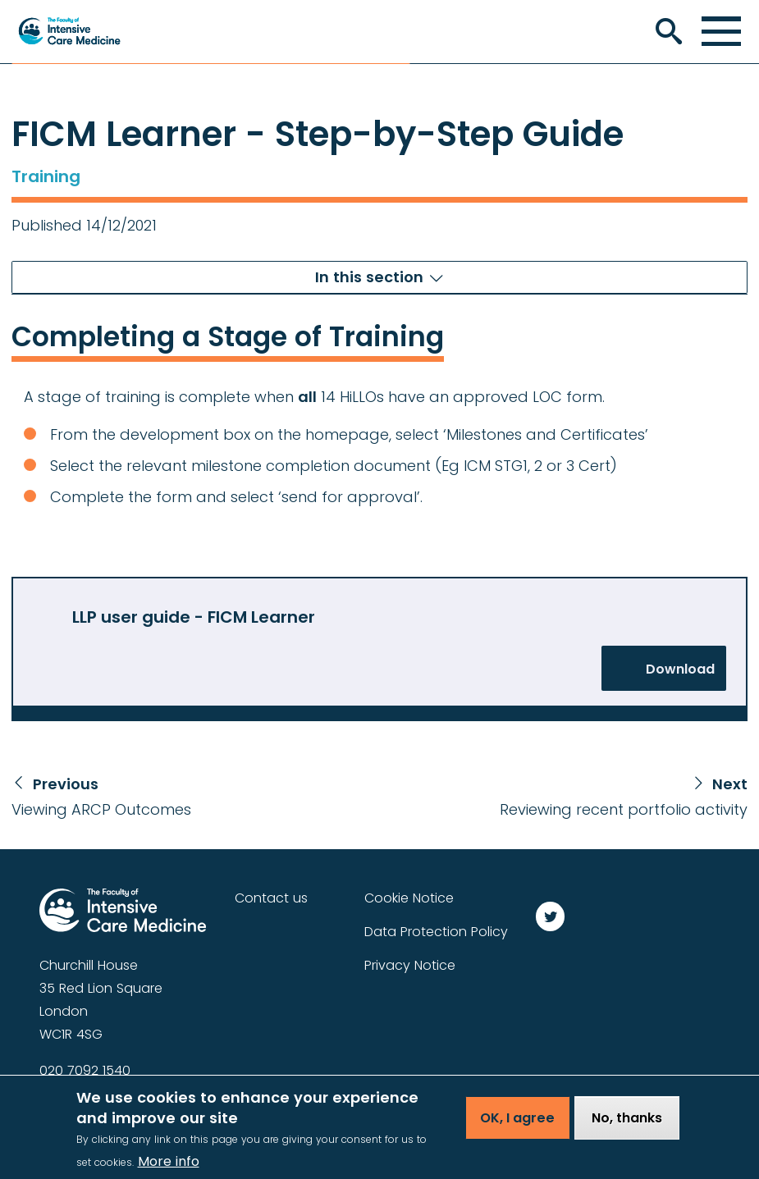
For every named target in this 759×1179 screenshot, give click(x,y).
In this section (369, 277)
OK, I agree (517, 1127)
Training (45, 176)
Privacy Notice (409, 965)
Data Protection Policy (436, 931)
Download (680, 669)
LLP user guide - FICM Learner (193, 616)
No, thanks (627, 1127)
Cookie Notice (409, 898)
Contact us (271, 898)
